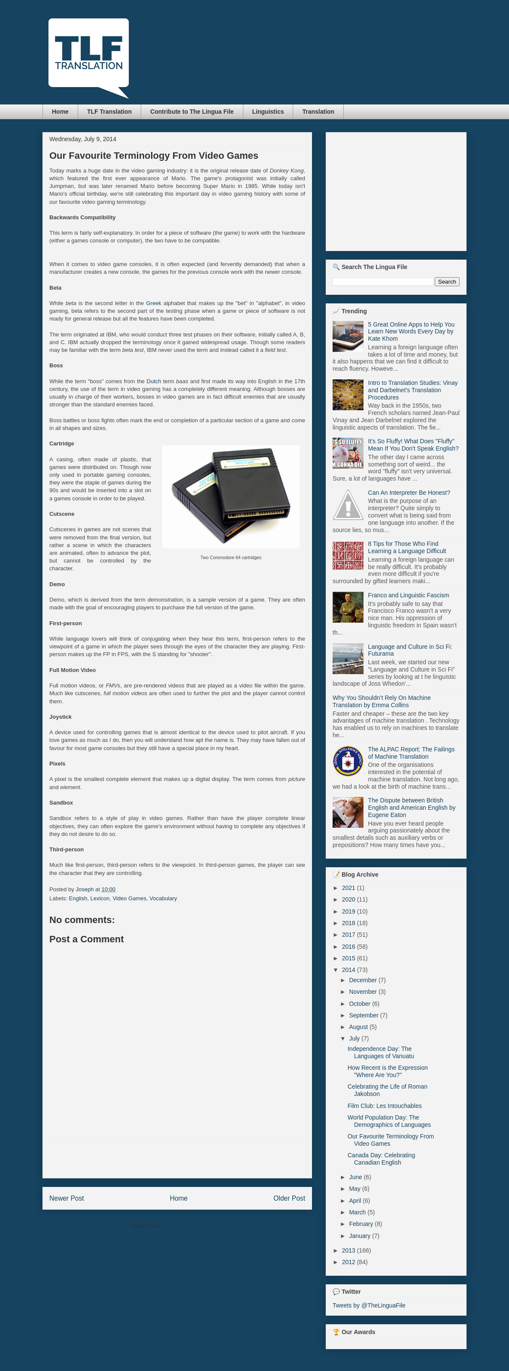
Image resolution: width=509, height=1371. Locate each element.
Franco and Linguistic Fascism (408, 595)
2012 (349, 1262)
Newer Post (66, 1198)
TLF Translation (109, 111)
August (359, 1026)
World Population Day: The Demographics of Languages (389, 1121)
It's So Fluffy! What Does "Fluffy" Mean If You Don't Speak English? (413, 445)
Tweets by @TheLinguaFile (369, 1305)
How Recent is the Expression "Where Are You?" (388, 1071)
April (356, 1200)
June (356, 1177)
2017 (349, 934)
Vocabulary (163, 898)
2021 (349, 887)
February (362, 1223)
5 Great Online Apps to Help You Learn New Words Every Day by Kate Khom (411, 331)
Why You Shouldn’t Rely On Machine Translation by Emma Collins (382, 701)
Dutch (154, 381)
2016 (349, 946)
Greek (153, 303)
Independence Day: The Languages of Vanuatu (381, 1052)
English (78, 898)
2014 (349, 969)
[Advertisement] (177, 1158)
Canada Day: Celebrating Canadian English (381, 1159)
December (363, 980)
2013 (349, 1250)
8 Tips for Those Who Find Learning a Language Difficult (407, 547)
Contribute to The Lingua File (191, 111)
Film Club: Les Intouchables (385, 1105)
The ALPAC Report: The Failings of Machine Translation (411, 753)
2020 (349, 899)
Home (60, 111)
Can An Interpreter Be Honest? (409, 492)
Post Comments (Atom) (194, 1226)
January (360, 1235)
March (358, 1212)
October (360, 1003)
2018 (349, 923)
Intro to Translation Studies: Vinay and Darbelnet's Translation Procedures (413, 390)
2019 (349, 911)
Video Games (129, 898)
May (355, 1188)
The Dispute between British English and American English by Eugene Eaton (412, 807)
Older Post (289, 1198)
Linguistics (268, 111)
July (355, 1038)
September (364, 1015)
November (363, 991)
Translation (318, 111)
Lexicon (99, 898)
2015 (349, 958)
